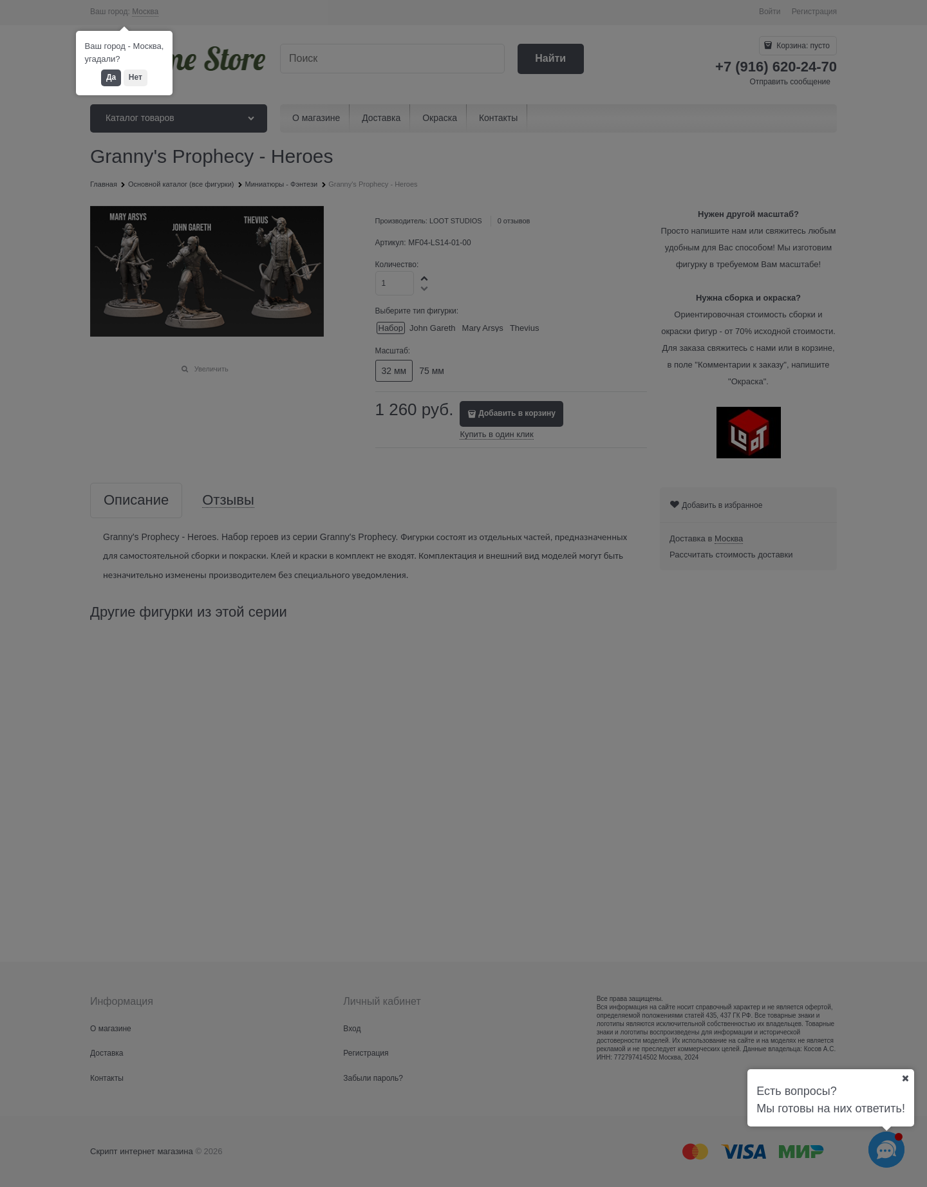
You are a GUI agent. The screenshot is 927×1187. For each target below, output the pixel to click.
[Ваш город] (905, 1078)
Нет (135, 77)
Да (111, 77)
